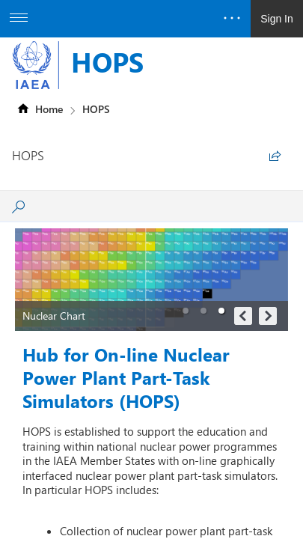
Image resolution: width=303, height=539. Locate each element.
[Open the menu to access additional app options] (18, 18)
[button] (186, 311)
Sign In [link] (276, 19)
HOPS (107, 61)
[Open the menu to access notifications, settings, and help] (232, 18)
